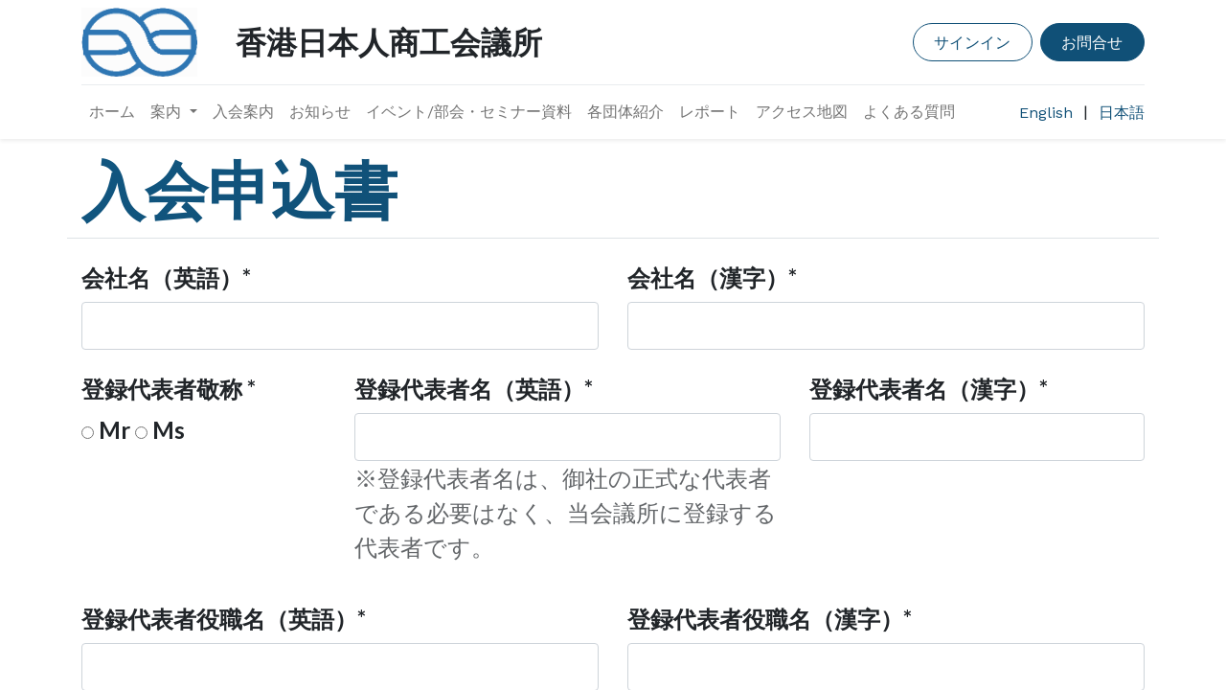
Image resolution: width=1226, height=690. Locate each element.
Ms (168, 430)
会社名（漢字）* (712, 277)
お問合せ (1092, 42)
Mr (114, 430)
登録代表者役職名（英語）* (223, 618)
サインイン (972, 42)
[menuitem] (112, 112)
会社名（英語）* (166, 277)
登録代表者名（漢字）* (928, 388)
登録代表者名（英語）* (473, 388)
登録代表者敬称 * (168, 388)
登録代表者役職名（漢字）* (769, 618)
